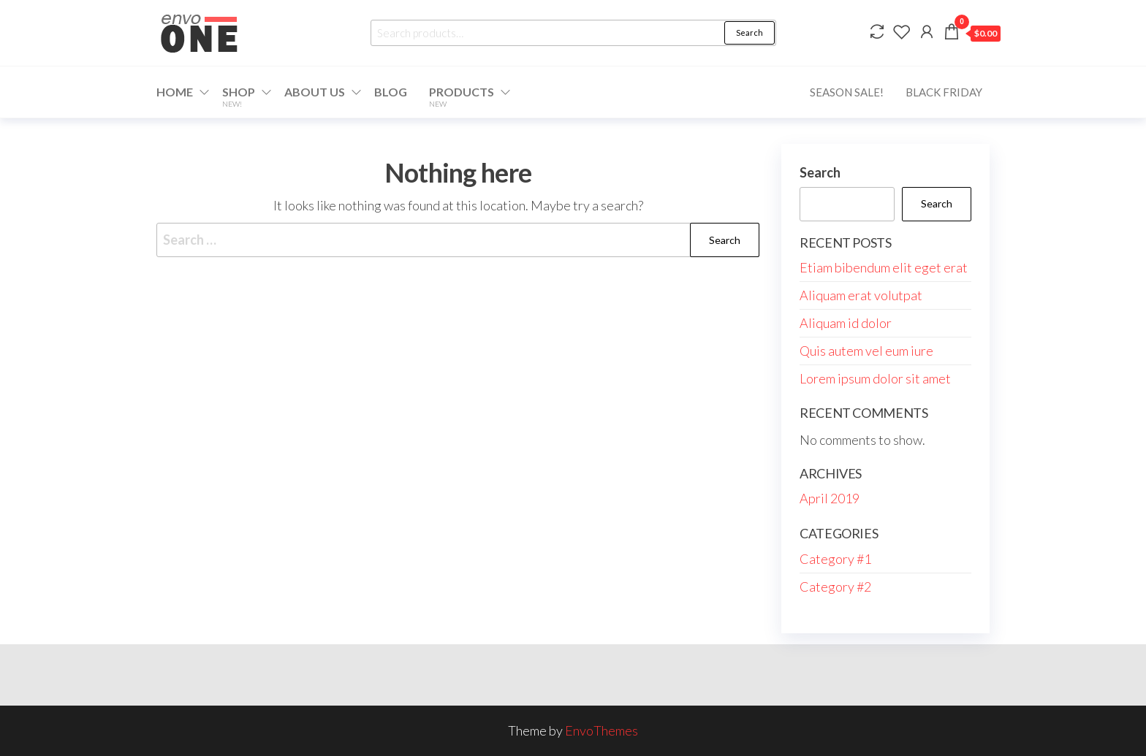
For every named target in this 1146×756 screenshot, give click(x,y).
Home (174, 92)
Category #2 (835, 587)
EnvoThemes (601, 730)
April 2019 (830, 498)
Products (461, 96)
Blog (390, 92)
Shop (238, 96)
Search (749, 32)
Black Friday (944, 92)
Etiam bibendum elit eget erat (884, 267)
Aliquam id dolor (846, 323)
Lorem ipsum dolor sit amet (875, 378)
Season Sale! (847, 92)
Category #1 (835, 559)
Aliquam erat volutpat (861, 295)
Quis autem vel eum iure (866, 351)
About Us (314, 92)
